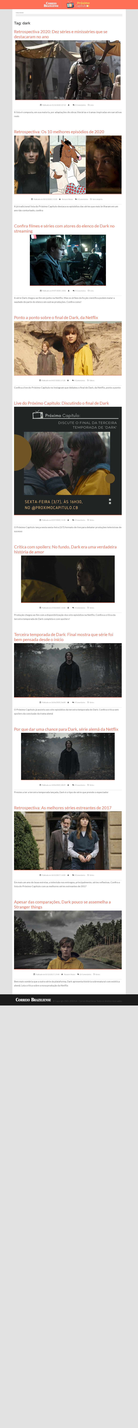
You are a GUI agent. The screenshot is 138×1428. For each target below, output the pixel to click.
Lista (92, 105)
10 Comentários (85, 974)
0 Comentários (80, 105)
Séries (92, 520)
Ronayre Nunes (67, 199)
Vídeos (92, 380)
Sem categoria (97, 199)
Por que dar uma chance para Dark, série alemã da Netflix (66, 729)
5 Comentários (80, 608)
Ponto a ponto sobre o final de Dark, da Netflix (56, 317)
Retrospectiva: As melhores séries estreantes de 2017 (63, 807)
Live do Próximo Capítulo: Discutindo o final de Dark (61, 403)
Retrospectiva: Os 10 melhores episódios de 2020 (59, 131)
